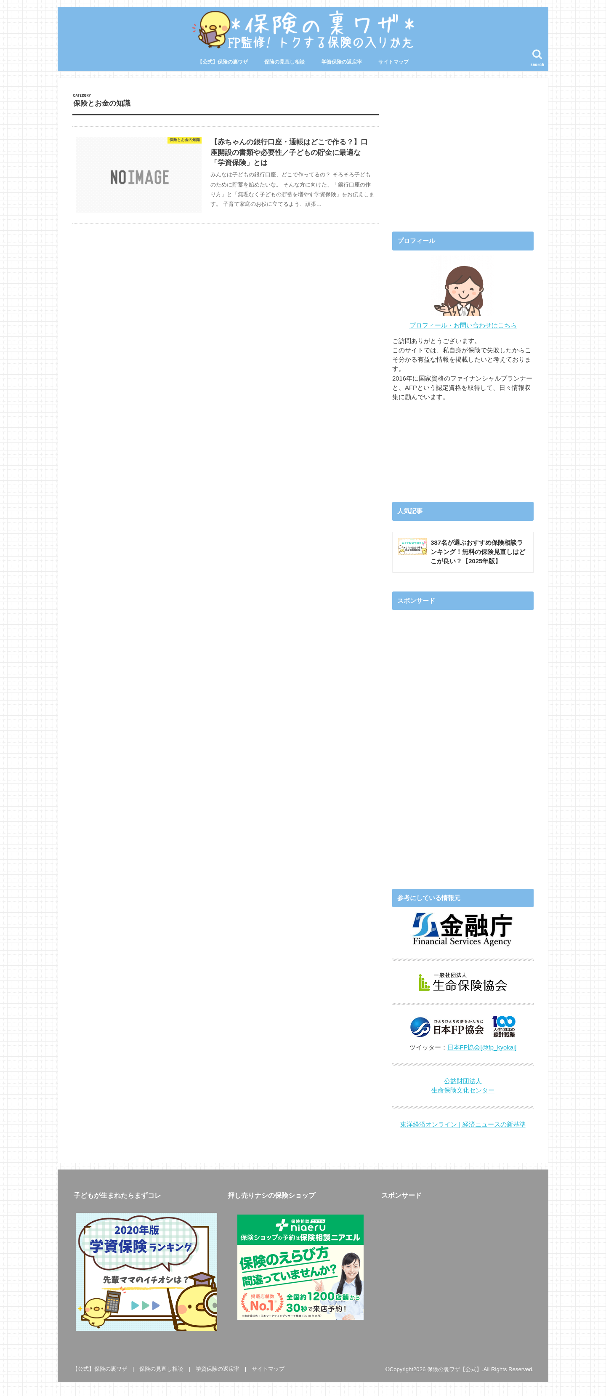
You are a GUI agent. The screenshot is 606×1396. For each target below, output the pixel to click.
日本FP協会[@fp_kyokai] (482, 1047)
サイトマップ (393, 62)
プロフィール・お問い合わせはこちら (463, 325)
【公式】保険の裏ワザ (222, 62)
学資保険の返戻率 (342, 62)
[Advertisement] (463, 151)
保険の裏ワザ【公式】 (454, 1369)
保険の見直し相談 (284, 62)
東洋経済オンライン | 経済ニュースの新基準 (462, 1124)
